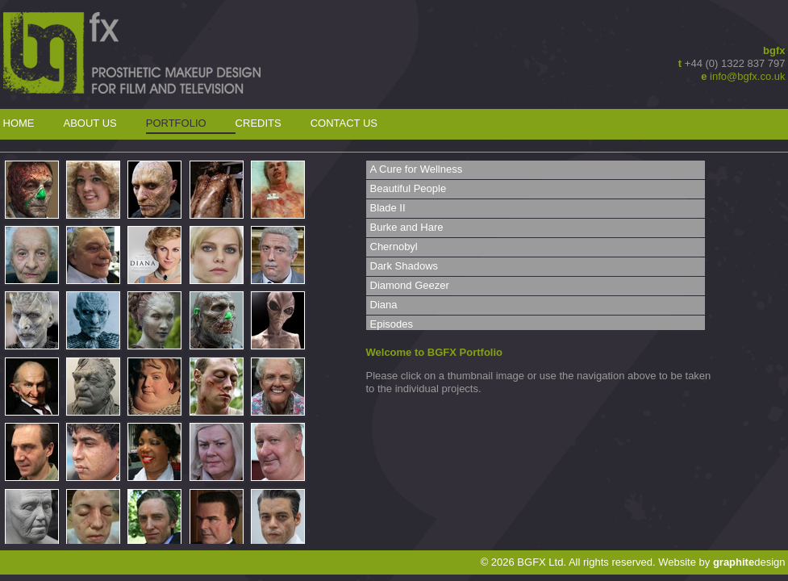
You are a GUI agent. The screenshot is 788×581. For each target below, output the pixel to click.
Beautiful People (408, 188)
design (749, 562)
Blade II (388, 208)
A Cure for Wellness (416, 169)
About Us (90, 123)
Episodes (391, 324)
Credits (258, 123)
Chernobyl (394, 246)
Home (19, 123)
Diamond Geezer (409, 285)
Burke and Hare (407, 227)
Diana (384, 305)
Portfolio (176, 123)
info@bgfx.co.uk (747, 76)
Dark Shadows (404, 266)
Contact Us (344, 123)
